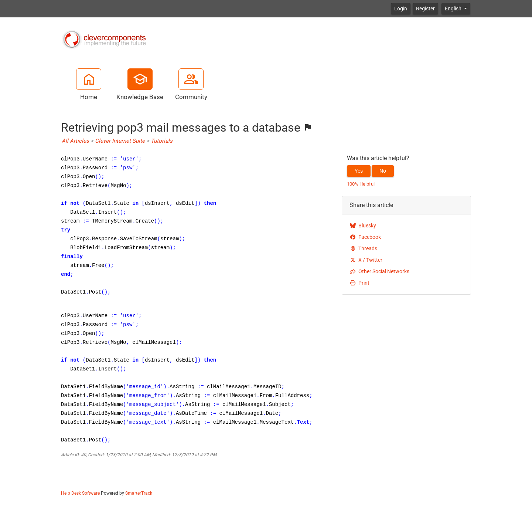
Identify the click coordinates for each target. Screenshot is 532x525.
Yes (359, 171)
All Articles (75, 141)
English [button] (454, 8)
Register (425, 8)
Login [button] (400, 8)
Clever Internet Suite (120, 141)
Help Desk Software (80, 493)
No (382, 171)
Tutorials (162, 141)
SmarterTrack (138, 493)
